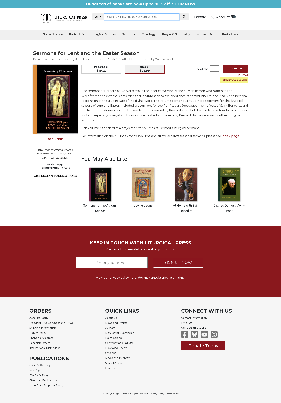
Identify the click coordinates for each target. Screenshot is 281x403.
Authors (110, 328)
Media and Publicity (117, 358)
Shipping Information (42, 328)
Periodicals (230, 34)
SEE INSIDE (55, 139)
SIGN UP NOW (178, 262)
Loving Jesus (143, 205)
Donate (200, 17)
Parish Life (76, 34)
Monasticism (206, 34)
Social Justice (53, 34)
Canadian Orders (39, 343)
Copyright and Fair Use (119, 343)
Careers (110, 368)
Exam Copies (113, 338)
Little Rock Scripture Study (46, 385)
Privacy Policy (156, 393)
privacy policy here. (123, 277)
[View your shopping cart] (232, 16)
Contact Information (194, 317)
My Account (220, 17)
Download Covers (116, 348)
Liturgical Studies (103, 34)
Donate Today (203, 345)
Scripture (128, 34)
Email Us (186, 323)
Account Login (38, 317)
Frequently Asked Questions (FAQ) (51, 323)
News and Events (116, 323)
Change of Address (41, 338)
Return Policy (37, 333)
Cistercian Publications (43, 380)
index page (230, 136)
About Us (111, 317)
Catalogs (110, 353)
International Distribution (45, 348)
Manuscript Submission (119, 333)
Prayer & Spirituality (176, 34)
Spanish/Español (115, 363)
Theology (149, 34)
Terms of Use (172, 393)
